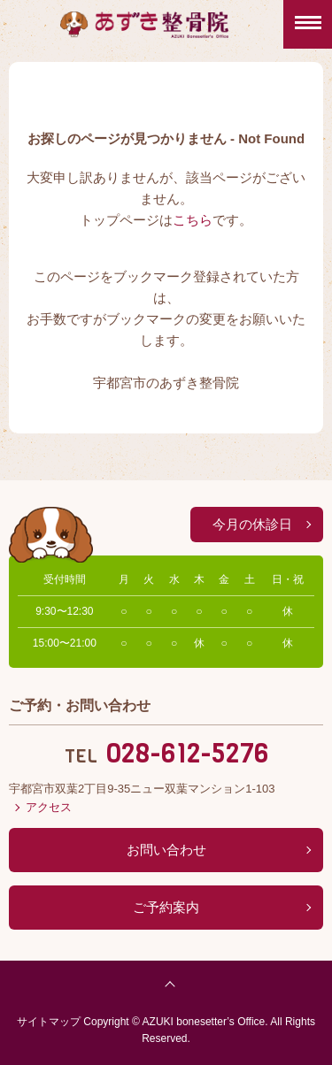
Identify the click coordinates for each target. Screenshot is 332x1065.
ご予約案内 (166, 907)
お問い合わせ (166, 849)
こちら (192, 219)
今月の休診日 (252, 524)
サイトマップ (49, 1021)
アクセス (49, 807)
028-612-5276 (187, 753)
